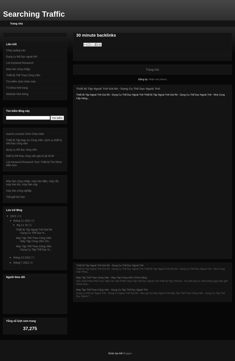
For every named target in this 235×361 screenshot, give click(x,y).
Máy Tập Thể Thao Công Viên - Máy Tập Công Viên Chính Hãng (111, 277)
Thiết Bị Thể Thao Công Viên (23, 75)
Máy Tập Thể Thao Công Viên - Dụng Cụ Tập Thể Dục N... (34, 248)
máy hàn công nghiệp (19, 190)
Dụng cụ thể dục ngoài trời (21, 56)
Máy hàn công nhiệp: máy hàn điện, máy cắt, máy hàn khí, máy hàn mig (32, 183)
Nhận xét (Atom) (158, 79)
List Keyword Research (20, 62)
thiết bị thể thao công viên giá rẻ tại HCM (30, 155)
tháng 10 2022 (22, 257)
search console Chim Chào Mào (25, 133)
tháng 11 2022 (22, 220)
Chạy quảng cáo (16, 50)
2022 (13, 216)
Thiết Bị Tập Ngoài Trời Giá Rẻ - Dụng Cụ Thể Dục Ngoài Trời (118, 88)
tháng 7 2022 (21, 262)
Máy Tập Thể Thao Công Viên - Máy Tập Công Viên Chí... (33, 239)
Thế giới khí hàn (15, 196)
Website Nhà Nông (17, 94)
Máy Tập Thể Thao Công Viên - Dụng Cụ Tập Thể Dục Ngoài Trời (112, 289)
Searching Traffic (34, 14)
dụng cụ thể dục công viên (21, 149)
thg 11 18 (22, 225)
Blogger (127, 353)
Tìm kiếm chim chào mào (21, 81)
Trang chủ (16, 23)
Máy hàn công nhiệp (18, 69)
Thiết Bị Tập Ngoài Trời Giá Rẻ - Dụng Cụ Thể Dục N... (34, 231)
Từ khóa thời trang (17, 87)
